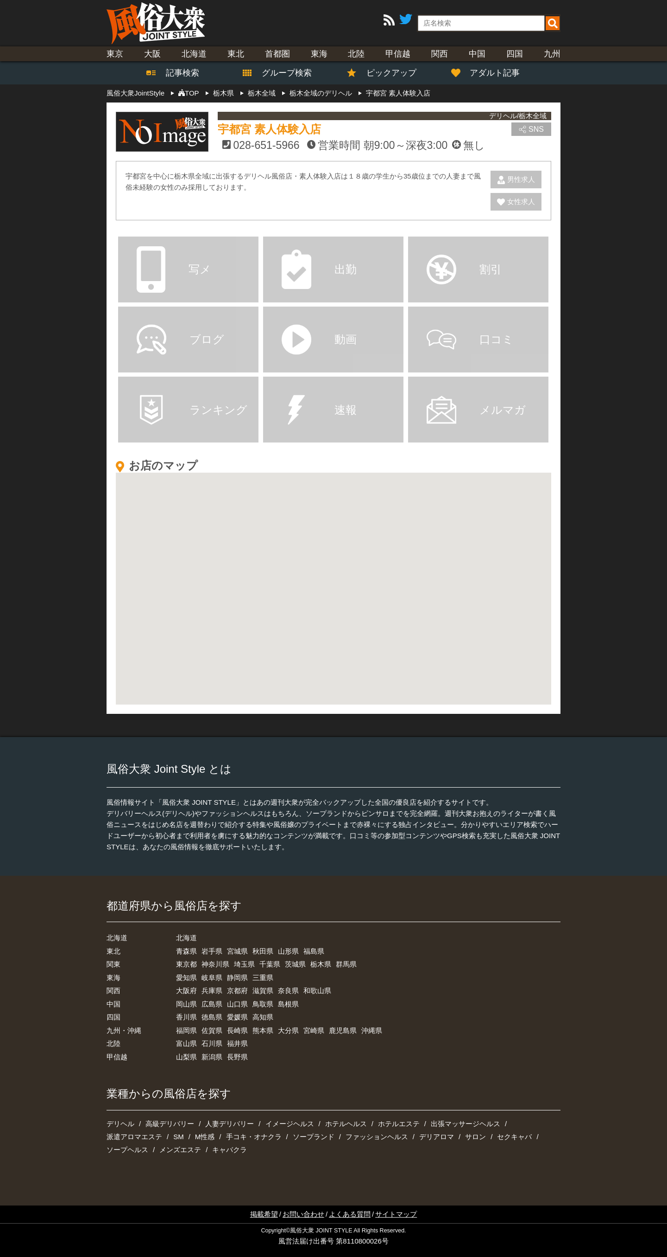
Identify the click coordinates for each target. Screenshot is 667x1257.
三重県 (262, 977)
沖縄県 (371, 1030)
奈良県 (288, 990)
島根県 (288, 1004)
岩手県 (211, 951)
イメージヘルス (289, 1124)
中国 (477, 53)
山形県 (288, 951)
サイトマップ (396, 1214)
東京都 (186, 964)
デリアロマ (436, 1137)
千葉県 (269, 964)
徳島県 (211, 1017)
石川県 (211, 1043)
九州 (552, 53)
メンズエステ (180, 1150)
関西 (439, 53)
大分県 (288, 1030)
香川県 (186, 1017)
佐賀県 (211, 1030)
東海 (319, 53)
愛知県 (186, 977)
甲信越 (397, 53)
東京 (115, 53)
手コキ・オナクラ (254, 1137)
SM (178, 1137)
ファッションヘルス (377, 1137)
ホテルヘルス (346, 1124)
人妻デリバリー (229, 1124)
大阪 (152, 53)
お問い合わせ (303, 1214)
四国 (514, 53)
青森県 (186, 951)
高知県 (262, 1017)
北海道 (194, 53)
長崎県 (237, 1030)
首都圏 (277, 53)
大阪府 (186, 990)
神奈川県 (215, 964)
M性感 (205, 1137)
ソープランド (313, 1137)
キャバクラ (229, 1150)
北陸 (356, 53)
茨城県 (295, 964)
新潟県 (211, 1057)
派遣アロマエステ (134, 1137)
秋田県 (262, 951)
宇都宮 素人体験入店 (269, 129)
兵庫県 (211, 990)
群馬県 (346, 964)
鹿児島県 (343, 1030)
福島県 (313, 951)
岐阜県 (211, 977)
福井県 (237, 1043)
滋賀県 (262, 990)
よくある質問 (350, 1214)
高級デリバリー (169, 1124)
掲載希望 (264, 1214)
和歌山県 (317, 990)
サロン (475, 1137)
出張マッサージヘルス (465, 1124)
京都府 (237, 990)
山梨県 (186, 1057)
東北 (235, 53)
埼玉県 (244, 964)
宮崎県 (313, 1030)
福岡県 (186, 1030)
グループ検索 (281, 72)
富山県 (186, 1043)
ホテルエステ (399, 1124)
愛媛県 (237, 1017)
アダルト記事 (490, 72)
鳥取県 (262, 1004)
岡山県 (186, 1004)
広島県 (211, 1004)
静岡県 (237, 977)
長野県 (237, 1057)
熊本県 (262, 1030)
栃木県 (320, 964)
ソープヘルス (127, 1150)
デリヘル (120, 1124)
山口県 (237, 1004)
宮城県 (237, 951)
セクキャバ (514, 1137)
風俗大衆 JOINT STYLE (321, 1230)
